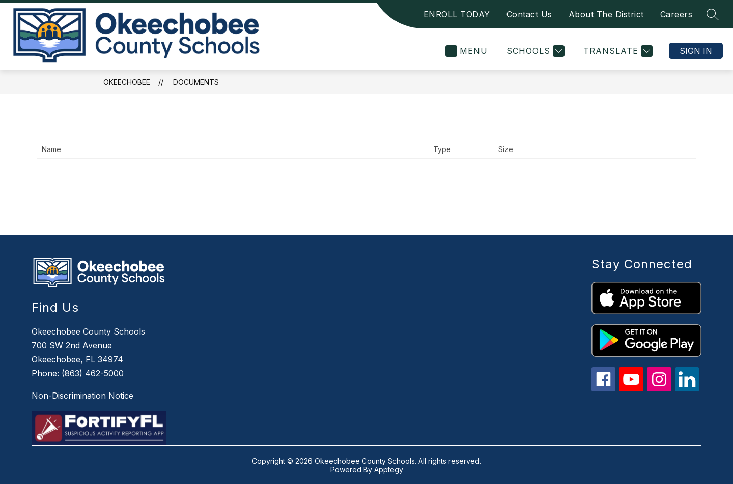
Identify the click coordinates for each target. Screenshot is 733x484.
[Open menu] (466, 51)
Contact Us (529, 14)
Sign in (696, 51)
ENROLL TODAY (457, 14)
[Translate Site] (617, 51)
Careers (676, 14)
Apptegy (388, 469)
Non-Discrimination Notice (82, 395)
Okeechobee (126, 82)
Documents (196, 82)
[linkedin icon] (687, 388)
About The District (606, 14)
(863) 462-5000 (93, 373)
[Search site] (713, 14)
